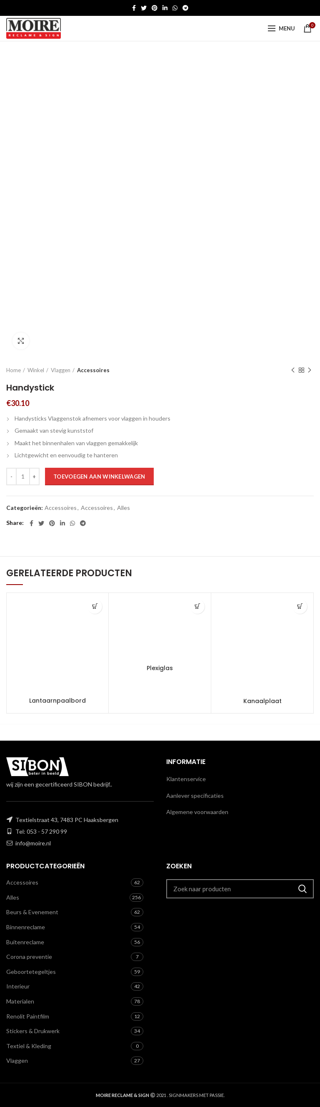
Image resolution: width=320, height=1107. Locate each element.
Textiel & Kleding (28, 1045)
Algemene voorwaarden (197, 811)
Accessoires (93, 370)
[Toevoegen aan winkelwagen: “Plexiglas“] (197, 606)
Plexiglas (160, 668)
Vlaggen (60, 370)
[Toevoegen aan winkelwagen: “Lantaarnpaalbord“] (95, 606)
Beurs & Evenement (32, 911)
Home (13, 370)
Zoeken (302, 888)
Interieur (18, 986)
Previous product (292, 370)
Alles (123, 507)
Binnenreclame (25, 926)
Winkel (36, 370)
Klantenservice (186, 778)
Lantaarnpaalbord (57, 700)
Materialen (20, 1001)
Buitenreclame (25, 942)
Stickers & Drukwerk (33, 1030)
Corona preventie (29, 956)
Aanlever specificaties (195, 795)
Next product (309, 370)
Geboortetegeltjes (31, 971)
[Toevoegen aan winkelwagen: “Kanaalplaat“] (299, 606)
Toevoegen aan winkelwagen (99, 476)
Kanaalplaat (262, 701)
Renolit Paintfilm (27, 1016)
